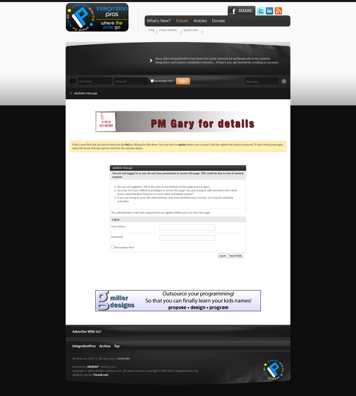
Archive (105, 346)
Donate (218, 21)
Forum (182, 21)
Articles (200, 21)
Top (117, 346)
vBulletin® (93, 366)
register (169, 212)
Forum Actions (168, 30)
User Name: (118, 226)
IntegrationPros (84, 346)
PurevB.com (101, 375)
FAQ (151, 30)
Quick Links (191, 30)
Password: (117, 236)
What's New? (159, 21)
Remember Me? (162, 81)
